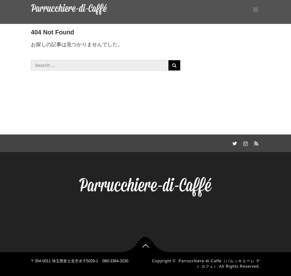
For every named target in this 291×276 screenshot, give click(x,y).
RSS (255, 142)
